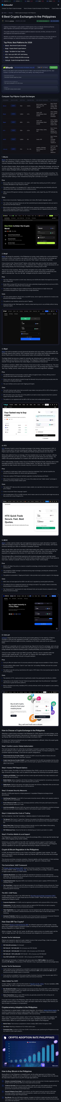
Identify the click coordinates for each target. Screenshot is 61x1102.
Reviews (11, 12)
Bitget (4, 122)
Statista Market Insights (50, 1010)
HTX (4, 130)
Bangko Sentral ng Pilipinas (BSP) (13, 868)
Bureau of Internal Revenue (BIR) (19, 924)
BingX (4, 114)
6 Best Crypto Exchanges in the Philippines (25, 12)
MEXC (4, 139)
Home (5, 12)
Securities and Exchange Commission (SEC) (43, 895)
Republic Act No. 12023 (37, 984)
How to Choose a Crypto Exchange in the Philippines (36, 8)
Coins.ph (5, 149)
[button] (58, 4)
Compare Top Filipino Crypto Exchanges (11, 8)
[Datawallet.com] (7, 5)
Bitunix (4, 105)
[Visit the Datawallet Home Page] (2, 12)
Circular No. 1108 (21, 869)
